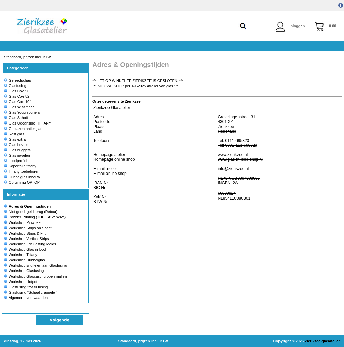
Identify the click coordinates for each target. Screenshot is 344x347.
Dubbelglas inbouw (22, 177)
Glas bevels (16, 145)
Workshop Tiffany (23, 255)
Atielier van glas (160, 86)
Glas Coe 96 (16, 91)
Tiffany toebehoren (21, 171)
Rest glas (14, 134)
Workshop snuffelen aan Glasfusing (38, 265)
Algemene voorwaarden (28, 298)
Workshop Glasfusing (26, 271)
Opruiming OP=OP (22, 182)
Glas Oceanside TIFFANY (27, 123)
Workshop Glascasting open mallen (38, 276)
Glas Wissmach (19, 107)
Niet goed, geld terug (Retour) (33, 212)
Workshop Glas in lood (27, 249)
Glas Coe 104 (17, 102)
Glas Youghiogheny (22, 112)
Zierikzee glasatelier (322, 341)
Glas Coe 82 (16, 96)
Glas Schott (16, 118)
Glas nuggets (17, 150)
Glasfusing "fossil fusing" (29, 287)
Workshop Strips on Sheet (30, 228)
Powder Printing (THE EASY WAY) (37, 217)
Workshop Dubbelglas (27, 260)
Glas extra (15, 139)
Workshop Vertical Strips (29, 239)
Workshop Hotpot (23, 282)
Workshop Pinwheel (25, 222)
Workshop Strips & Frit (27, 233)
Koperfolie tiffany (20, 166)
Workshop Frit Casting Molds (32, 244)
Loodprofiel (15, 161)
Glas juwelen (17, 155)
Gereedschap (17, 80)
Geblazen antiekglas (23, 129)
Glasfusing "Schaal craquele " (33, 292)
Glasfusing (15, 86)
